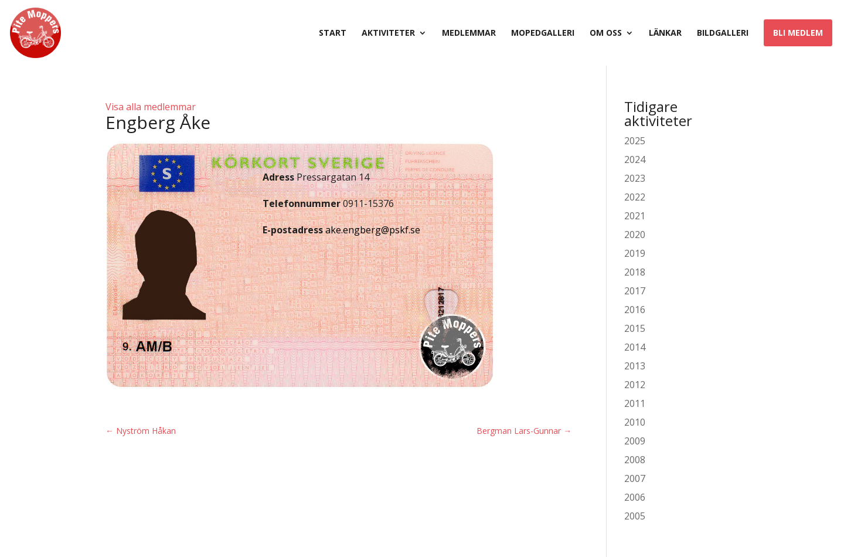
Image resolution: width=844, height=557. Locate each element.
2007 (634, 478)
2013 (634, 365)
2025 (634, 140)
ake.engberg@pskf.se (372, 229)
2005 (634, 516)
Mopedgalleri (542, 33)
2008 (634, 459)
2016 (634, 309)
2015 (634, 328)
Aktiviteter (388, 33)
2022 (634, 197)
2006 (634, 497)
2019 (634, 253)
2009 (634, 440)
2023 (634, 178)
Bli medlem (798, 32)
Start (332, 33)
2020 (634, 234)
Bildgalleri (722, 33)
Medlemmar (469, 33)
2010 (634, 422)
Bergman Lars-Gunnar (524, 430)
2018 (634, 272)
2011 (634, 403)
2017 (634, 290)
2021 (634, 215)
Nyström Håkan (141, 430)
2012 (634, 384)
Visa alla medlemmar (151, 106)
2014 (634, 347)
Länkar (665, 33)
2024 (634, 159)
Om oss (606, 33)
